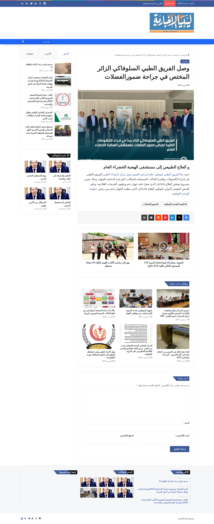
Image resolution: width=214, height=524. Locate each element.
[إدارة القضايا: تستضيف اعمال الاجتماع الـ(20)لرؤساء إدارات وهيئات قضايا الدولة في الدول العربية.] (62, 82)
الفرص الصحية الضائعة (152, 3)
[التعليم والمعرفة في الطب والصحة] (59, 168)
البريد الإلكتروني (182, 435)
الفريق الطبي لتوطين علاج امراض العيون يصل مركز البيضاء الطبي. (140, 174)
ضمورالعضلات (150, 204)
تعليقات (29, 53)
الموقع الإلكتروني (127, 435)
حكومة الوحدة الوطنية (175, 204)
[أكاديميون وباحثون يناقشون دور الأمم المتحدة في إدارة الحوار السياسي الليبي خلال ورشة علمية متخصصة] (88, 493)
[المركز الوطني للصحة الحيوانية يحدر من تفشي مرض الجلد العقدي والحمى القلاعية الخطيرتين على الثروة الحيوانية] (135, 333)
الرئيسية (184, 55)
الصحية (175, 55)
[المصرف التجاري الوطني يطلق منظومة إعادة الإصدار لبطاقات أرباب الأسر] (62, 117)
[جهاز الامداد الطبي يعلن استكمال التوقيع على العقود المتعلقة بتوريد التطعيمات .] (98, 336)
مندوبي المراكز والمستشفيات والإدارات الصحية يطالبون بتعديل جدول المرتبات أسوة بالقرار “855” (174, 313)
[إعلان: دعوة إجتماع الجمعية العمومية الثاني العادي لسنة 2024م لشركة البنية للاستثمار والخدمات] (62, 100)
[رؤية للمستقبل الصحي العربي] (35, 168)
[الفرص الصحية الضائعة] (125, 482)
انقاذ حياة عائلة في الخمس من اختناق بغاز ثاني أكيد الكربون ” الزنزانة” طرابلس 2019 (173, 355)
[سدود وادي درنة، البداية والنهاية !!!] (62, 69)
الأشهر (66, 53)
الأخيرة (48, 53)
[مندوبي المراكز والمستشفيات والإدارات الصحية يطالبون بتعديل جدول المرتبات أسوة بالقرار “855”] (173, 298)
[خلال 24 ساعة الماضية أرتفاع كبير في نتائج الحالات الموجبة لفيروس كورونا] (98, 298)
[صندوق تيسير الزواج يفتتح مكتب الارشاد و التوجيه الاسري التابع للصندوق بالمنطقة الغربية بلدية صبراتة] (62, 131)
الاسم (186, 423)
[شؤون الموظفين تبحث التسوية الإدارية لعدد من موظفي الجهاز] (135, 298)
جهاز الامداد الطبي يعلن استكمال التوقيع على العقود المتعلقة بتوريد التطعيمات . (101, 355)
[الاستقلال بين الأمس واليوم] (35, 195)
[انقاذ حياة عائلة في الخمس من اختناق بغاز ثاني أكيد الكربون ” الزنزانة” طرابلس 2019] (173, 336)
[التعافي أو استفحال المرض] (59, 195)
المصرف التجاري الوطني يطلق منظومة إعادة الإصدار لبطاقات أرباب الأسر (38, 116)
